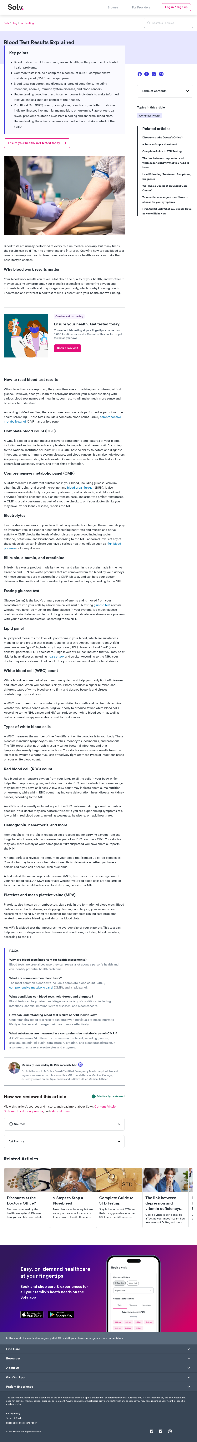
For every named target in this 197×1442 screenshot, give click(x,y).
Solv (6, 23)
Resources (13, 1358)
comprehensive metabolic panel (31, 987)
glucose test (102, 605)
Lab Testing (27, 23)
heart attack (56, 656)
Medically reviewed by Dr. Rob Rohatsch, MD (49, 1065)
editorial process (31, 1111)
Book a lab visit (67, 348)
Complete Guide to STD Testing (162, 151)
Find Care (13, 1349)
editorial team (60, 1111)
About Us (12, 1367)
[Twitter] (160, 1432)
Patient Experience (19, 1386)
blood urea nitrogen (80, 487)
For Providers (141, 7)
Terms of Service (14, 1418)
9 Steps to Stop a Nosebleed (159, 144)
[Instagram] (170, 1432)
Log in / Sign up (176, 7)
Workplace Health (149, 115)
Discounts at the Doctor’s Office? (162, 137)
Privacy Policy (13, 1413)
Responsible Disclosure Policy (21, 1422)
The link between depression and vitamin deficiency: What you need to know (165, 162)
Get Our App (15, 1377)
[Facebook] (151, 1432)
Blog (14, 23)
